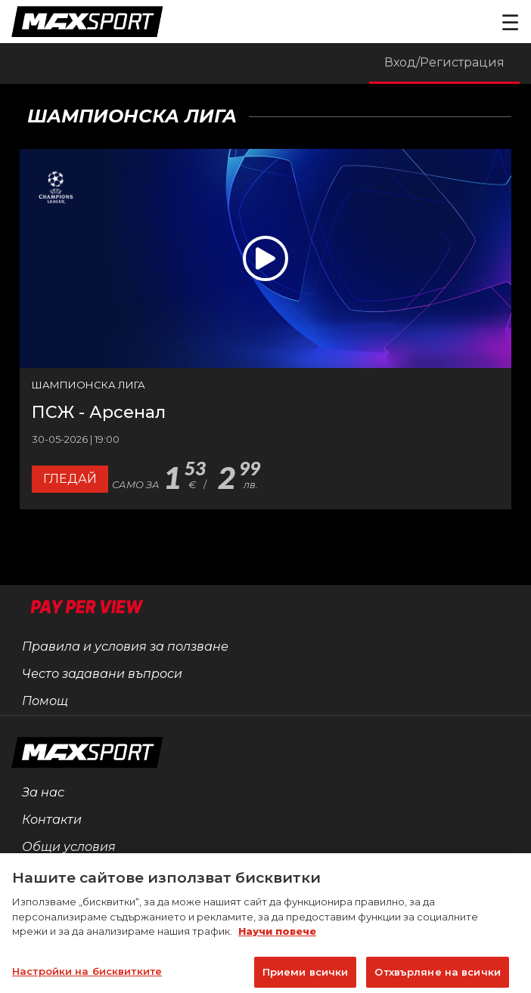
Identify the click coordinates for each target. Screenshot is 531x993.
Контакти (52, 819)
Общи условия (69, 847)
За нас (43, 792)
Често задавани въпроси (102, 674)
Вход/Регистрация (444, 62)
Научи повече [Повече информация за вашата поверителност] (277, 939)
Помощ (45, 701)
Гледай (70, 479)
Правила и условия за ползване (125, 646)
